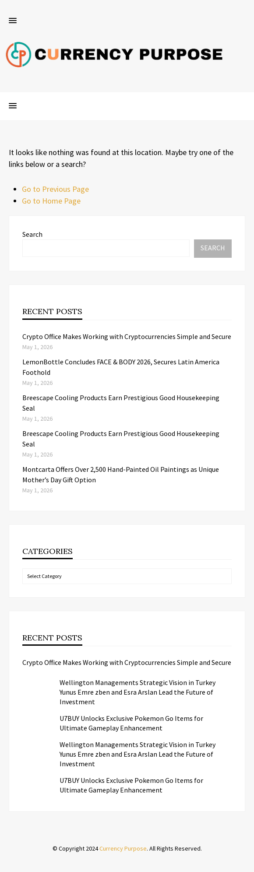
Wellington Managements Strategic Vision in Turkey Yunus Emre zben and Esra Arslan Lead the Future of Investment (137, 692)
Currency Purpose (123, 848)
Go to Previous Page (55, 189)
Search (32, 234)
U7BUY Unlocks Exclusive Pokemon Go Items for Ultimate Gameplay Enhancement (131, 723)
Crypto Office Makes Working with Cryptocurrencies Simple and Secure (126, 336)
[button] (13, 21)
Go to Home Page (51, 201)
